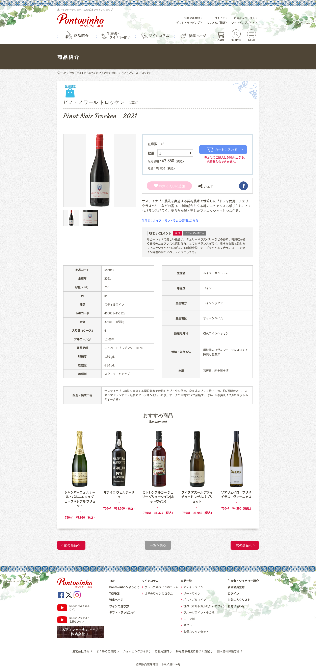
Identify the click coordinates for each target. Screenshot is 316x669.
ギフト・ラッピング (122, 612)
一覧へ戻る (158, 545)
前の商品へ (72, 545)
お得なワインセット (196, 631)
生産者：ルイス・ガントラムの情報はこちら (170, 220)
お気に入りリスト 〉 (246, 18)
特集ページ (116, 600)
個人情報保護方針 (230, 651)
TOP (61, 73)
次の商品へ (244, 545)
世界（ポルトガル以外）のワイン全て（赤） (94, 73)
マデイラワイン (193, 587)
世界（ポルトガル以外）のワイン (204, 606)
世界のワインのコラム (158, 593)
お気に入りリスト (239, 600)
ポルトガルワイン (194, 600)
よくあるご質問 (108, 651)
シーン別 (189, 619)
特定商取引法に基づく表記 (195, 651)
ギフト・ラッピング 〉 (189, 22)
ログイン (233, 593)
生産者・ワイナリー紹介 (243, 581)
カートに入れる (222, 149)
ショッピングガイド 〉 (244, 22)
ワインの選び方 (119, 606)
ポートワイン (191, 593)
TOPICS (114, 593)
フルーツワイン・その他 (198, 612)
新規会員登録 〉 (193, 18)
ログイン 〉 (221, 18)
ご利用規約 (164, 651)
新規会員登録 (236, 587)
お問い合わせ (236, 606)
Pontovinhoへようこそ (124, 587)
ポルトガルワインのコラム (161, 587)
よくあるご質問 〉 (217, 22)
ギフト (187, 625)
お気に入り (164, 185)
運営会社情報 (83, 651)
